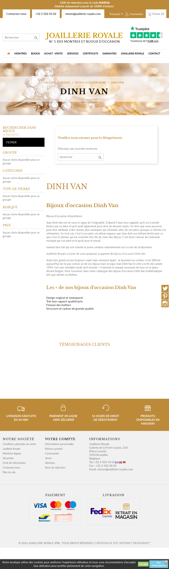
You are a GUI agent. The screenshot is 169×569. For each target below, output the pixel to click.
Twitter (165, 288)
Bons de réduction (55, 467)
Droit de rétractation (14, 462)
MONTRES (20, 53)
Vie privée (8, 458)
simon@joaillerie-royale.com (83, 13)
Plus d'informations (159, 564)
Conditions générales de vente (19, 444)
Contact (154, 53)
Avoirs (48, 458)
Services (73, 53)
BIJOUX (35, 53)
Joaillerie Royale (132, 53)
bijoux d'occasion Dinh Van (129, 253)
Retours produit (54, 448)
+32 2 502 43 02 (45, 13)
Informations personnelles (59, 444)
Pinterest (165, 296)
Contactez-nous (16, 13)
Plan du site (9, 472)
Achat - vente (53, 53)
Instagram (165, 303)
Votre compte (60, 439)
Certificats (90, 53)
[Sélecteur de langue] (117, 14)
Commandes (52, 453)
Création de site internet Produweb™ (122, 543)
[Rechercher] (21, 37)
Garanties (110, 53)
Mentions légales (12, 453)
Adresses (50, 462)
